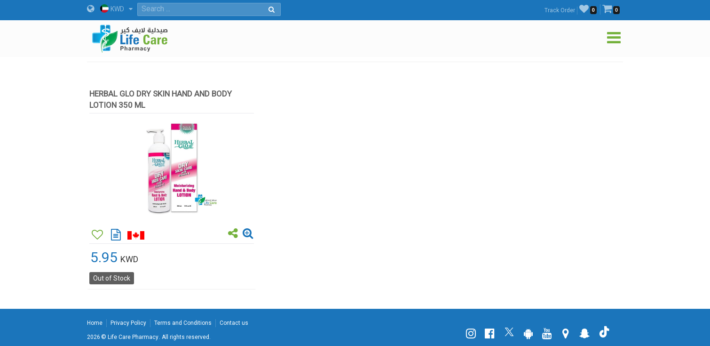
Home (95, 323)
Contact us (234, 323)
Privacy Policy (128, 323)
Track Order (559, 10)
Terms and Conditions (183, 323)
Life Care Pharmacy (133, 337)
